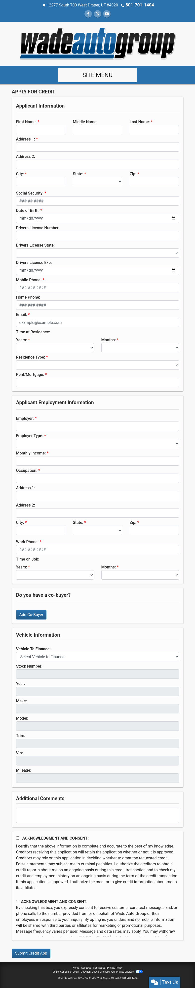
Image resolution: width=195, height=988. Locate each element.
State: (78, 173)
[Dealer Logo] (97, 43)
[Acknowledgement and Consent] (17, 837)
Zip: (133, 173)
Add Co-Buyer (31, 614)
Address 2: (25, 156)
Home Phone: (28, 297)
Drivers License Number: (38, 227)
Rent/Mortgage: (30, 374)
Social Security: (30, 193)
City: (20, 173)
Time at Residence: (33, 331)
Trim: (20, 735)
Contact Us (99, 967)
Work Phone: (27, 541)
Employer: (25, 418)
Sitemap (104, 971)
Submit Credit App (31, 953)
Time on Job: (27, 559)
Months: (108, 339)
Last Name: (140, 121)
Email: (21, 314)
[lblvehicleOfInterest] (97, 656)
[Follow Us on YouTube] (107, 14)
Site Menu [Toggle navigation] (97, 74)
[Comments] (97, 815)
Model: (22, 718)
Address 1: (25, 139)
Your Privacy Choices (127, 971)
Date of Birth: (27, 210)
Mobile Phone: (29, 279)
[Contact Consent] (17, 901)
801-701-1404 (140, 4)
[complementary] (180, 973)
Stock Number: (29, 666)
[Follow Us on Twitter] (97, 14)
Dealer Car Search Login (65, 971)
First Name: (26, 121)
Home (76, 967)
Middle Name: (85, 121)
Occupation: (27, 470)
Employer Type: (29, 435)
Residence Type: (30, 357)
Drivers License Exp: (34, 262)
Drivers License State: (35, 245)
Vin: (19, 752)
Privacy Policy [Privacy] (114, 967)
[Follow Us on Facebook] (88, 14)
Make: (21, 700)
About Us (86, 967)
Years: (21, 339)
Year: (20, 683)
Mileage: (23, 770)
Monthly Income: (31, 453)
